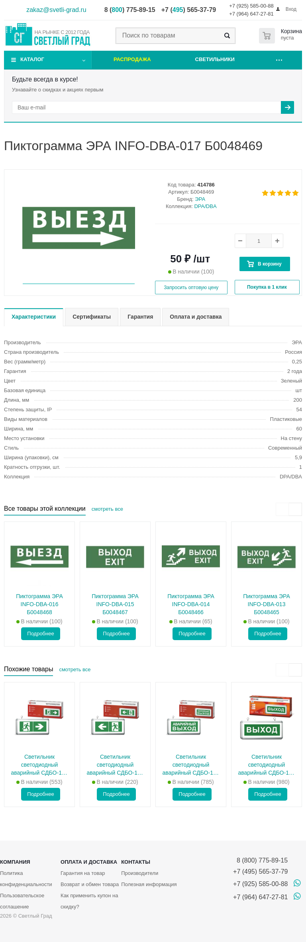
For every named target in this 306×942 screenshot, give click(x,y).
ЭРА (200, 199)
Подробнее (40, 634)
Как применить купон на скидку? (89, 901)
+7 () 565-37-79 (188, 9)
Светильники (215, 59)
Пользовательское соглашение (22, 901)
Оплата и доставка (89, 862)
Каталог (32, 59)
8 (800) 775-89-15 (260, 860)
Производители (139, 873)
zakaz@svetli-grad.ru (56, 9)
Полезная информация (149, 884)
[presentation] (282, 509)
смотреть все (107, 509)
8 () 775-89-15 (129, 9)
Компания (15, 862)
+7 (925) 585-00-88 (251, 6)
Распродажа (132, 59)
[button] (78, 283)
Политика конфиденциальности (26, 878)
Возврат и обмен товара (90, 884)
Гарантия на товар (83, 873)
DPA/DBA (205, 206)
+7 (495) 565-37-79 (260, 871)
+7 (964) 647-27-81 (251, 14)
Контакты (135, 862)
